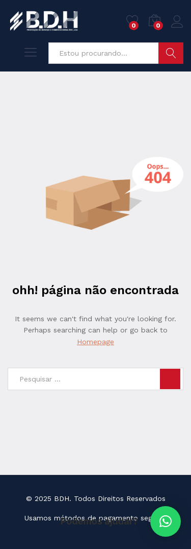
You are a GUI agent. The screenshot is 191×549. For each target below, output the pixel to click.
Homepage (95, 342)
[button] (165, 521)
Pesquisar (170, 53)
